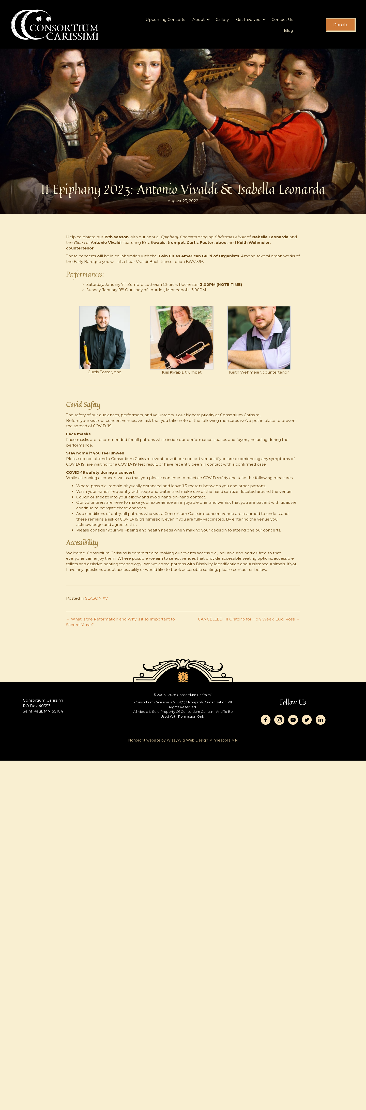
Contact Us (282, 19)
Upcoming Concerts (165, 19)
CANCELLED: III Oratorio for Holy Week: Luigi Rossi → (249, 619)
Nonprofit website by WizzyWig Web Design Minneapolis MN (183, 740)
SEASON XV (96, 598)
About (198, 19)
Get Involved (248, 19)
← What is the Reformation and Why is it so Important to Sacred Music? (120, 622)
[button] (208, 19)
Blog (288, 30)
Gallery (222, 19)
